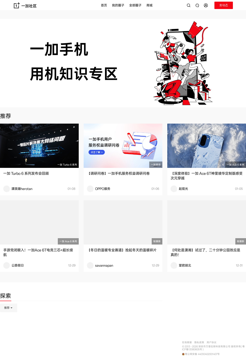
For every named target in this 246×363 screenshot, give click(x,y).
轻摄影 (157, 241)
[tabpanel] (81, 328)
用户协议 (211, 342)
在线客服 (187, 342)
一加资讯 (156, 164)
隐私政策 (199, 342)
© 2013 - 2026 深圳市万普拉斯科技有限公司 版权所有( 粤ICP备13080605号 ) (213, 348)
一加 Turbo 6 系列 (67, 164)
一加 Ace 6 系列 (235, 164)
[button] (206, 5)
